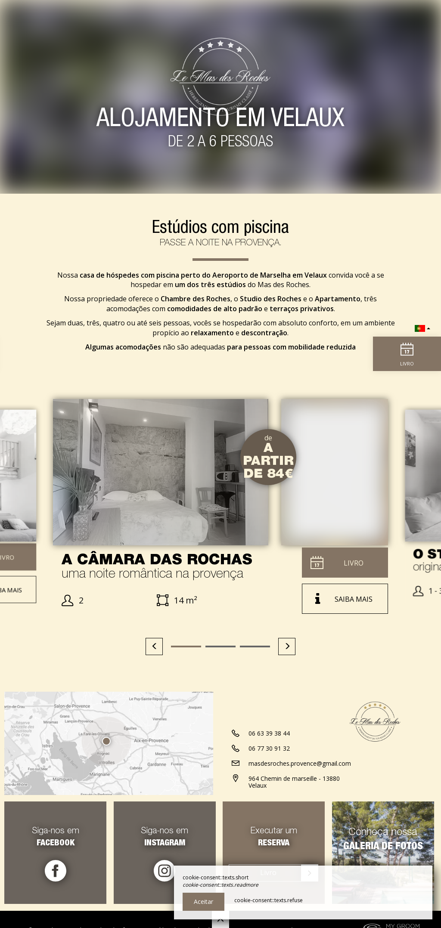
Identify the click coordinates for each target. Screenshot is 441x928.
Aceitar (203, 901)
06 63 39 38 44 (269, 736)
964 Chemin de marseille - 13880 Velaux (294, 784)
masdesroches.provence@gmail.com (299, 766)
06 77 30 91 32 (269, 751)
